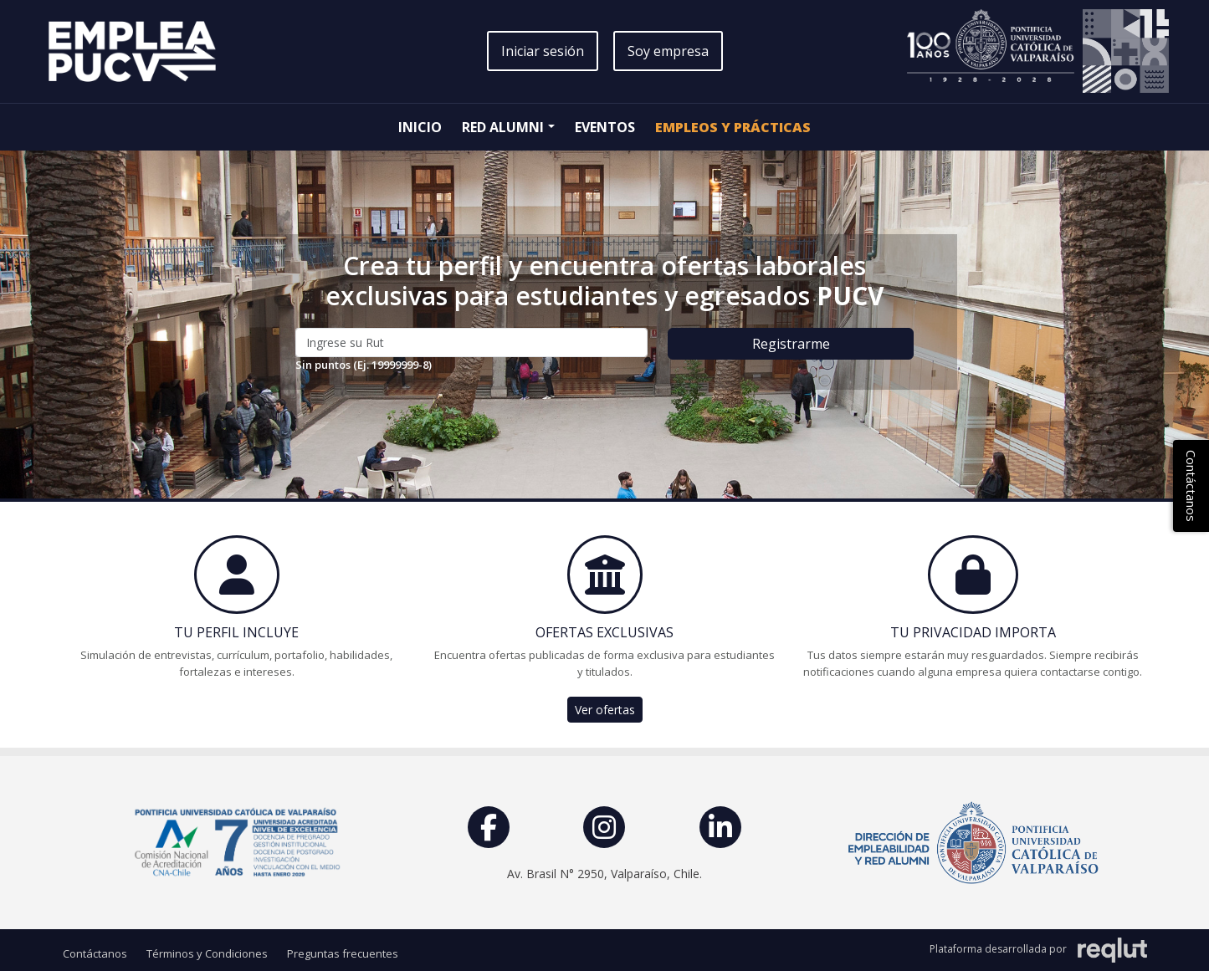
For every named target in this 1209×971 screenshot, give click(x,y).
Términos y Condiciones (207, 953)
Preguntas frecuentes (342, 953)
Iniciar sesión (542, 51)
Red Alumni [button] (503, 127)
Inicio (420, 127)
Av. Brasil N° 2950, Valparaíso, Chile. (604, 874)
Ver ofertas (605, 710)
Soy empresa (668, 51)
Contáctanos (95, 953)
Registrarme (791, 344)
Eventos (605, 127)
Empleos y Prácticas (733, 127)
